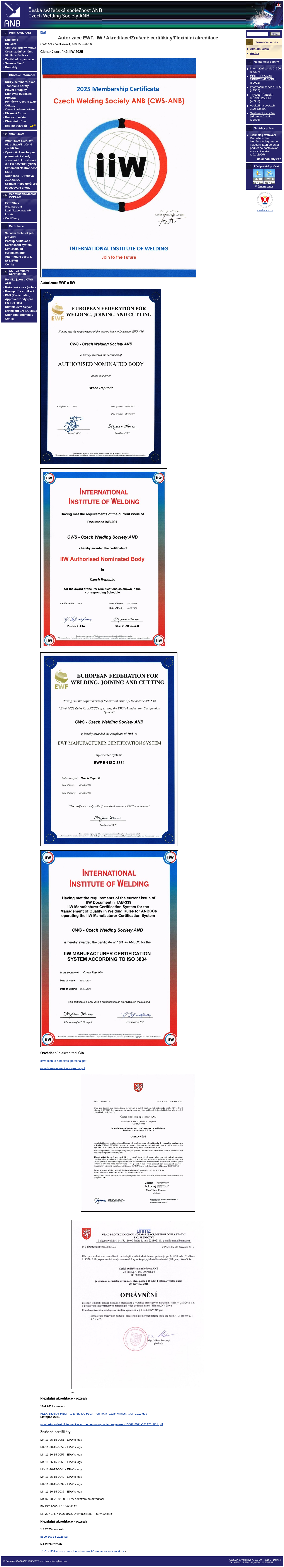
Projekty (11, 97)
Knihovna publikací (18, 93)
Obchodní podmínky (19, 314)
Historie (10, 43)
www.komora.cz (265, 210)
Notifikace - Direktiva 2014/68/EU (19, 177)
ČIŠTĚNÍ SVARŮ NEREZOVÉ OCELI (262, 77)
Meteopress (265, 186)
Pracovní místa (15, 117)
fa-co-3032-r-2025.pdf (54, 1536)
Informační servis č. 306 (265, 68)
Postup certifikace (17, 241)
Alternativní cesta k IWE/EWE (18, 258)
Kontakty (11, 67)
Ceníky (10, 264)
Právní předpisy (16, 89)
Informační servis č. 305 (265, 87)
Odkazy (10, 105)
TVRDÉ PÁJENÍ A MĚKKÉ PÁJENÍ (261, 96)
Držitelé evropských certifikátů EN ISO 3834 (21, 308)
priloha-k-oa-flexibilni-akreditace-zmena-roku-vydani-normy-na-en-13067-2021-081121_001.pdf (101, 1424)
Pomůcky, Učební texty (21, 101)
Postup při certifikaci (19, 291)
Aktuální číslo (259, 49)
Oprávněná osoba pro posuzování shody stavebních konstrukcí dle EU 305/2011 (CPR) (20, 158)
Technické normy (17, 86)
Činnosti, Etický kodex (20, 47)
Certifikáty (12, 218)
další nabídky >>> (269, 158)
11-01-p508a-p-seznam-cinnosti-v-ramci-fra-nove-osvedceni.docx (82, 1551)
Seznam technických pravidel (19, 235)
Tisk (43, 32)
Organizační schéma (19, 51)
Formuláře (12, 202)
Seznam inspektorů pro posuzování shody (21, 185)
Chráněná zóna (15, 121)
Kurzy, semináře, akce (20, 82)
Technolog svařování (263, 135)
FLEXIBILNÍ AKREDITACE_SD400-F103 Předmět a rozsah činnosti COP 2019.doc (93, 1413)
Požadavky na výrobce (20, 287)
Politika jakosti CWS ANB (19, 281)
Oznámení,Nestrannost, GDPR (21, 170)
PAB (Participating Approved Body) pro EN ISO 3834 (19, 299)
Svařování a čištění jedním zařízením (262, 114)
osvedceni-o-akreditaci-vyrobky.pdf (62, 1068)
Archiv (254, 53)
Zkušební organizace (19, 59)
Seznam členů (14, 63)
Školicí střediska (16, 55)
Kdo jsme (11, 39)
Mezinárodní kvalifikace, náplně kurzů (18, 210)
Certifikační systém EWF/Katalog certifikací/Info (18, 248)
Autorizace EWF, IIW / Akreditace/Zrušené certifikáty (19, 144)
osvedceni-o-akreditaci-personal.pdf (63, 1060)
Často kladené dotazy (20, 109)
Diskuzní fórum (15, 113)
